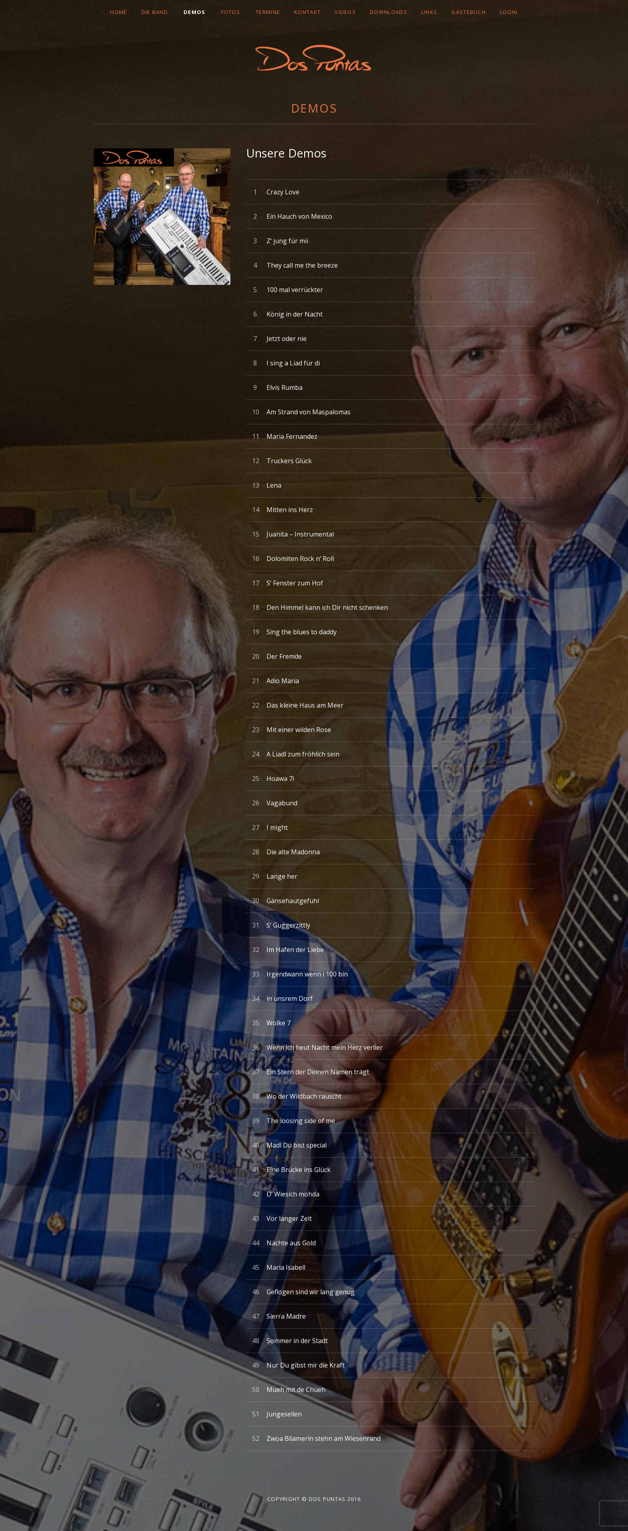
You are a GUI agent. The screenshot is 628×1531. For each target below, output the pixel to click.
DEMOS (195, 12)
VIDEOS (345, 12)
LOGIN (509, 12)
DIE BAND (154, 12)
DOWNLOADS (388, 12)
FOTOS (230, 12)
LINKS (429, 12)
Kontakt (307, 12)
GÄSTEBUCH (468, 12)
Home (118, 12)
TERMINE (268, 12)
